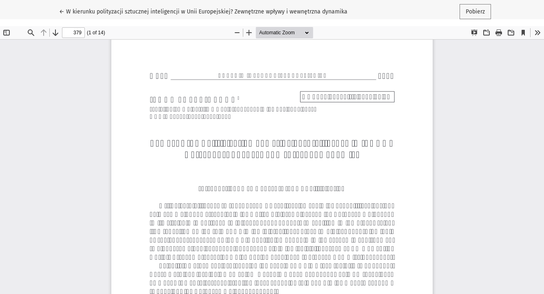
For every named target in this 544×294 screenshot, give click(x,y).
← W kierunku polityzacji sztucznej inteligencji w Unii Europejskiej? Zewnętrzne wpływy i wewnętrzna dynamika (203, 11)
